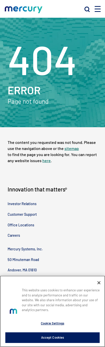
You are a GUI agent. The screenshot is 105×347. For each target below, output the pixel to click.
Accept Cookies (52, 337)
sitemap (71, 148)
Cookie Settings (52, 323)
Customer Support (22, 214)
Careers (14, 235)
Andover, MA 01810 (22, 270)
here (46, 160)
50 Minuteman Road (23, 259)
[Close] (98, 282)
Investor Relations (22, 204)
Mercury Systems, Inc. (25, 249)
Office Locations (21, 225)
